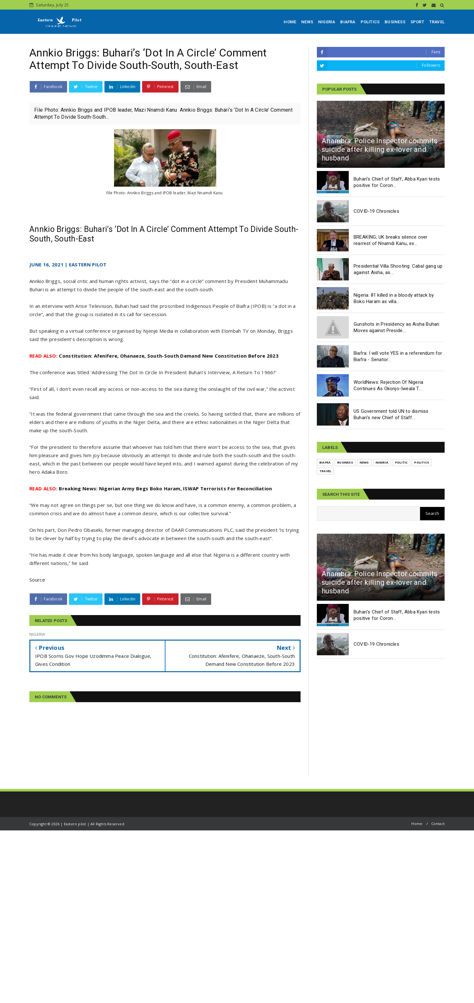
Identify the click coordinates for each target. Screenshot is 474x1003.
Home (416, 823)
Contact (438, 823)
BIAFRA (347, 21)
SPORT (417, 21)
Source (37, 579)
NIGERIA (326, 21)
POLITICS (370, 21)
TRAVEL (437, 21)
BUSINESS (395, 21)
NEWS (307, 21)
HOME (290, 21)
